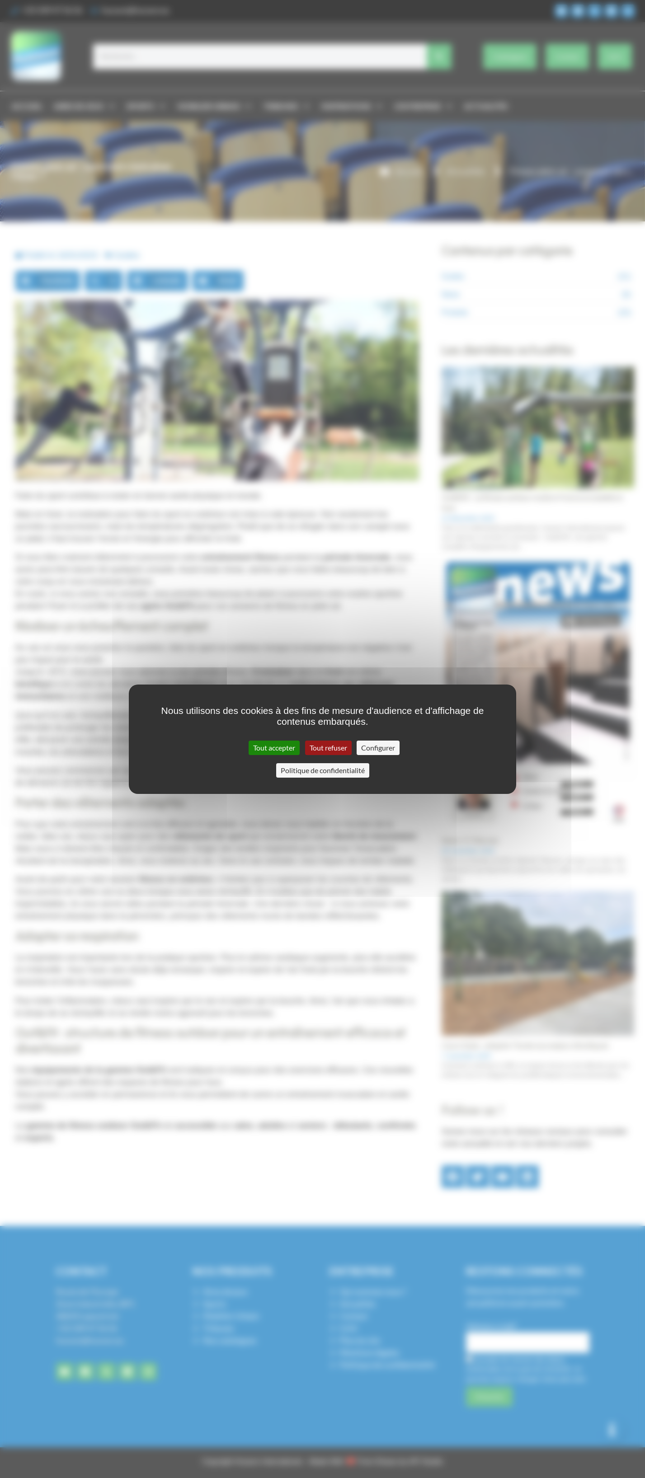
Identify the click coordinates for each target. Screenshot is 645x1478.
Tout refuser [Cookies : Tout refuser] (328, 747)
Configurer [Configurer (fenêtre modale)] (378, 747)
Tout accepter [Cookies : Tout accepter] (274, 747)
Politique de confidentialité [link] (323, 770)
